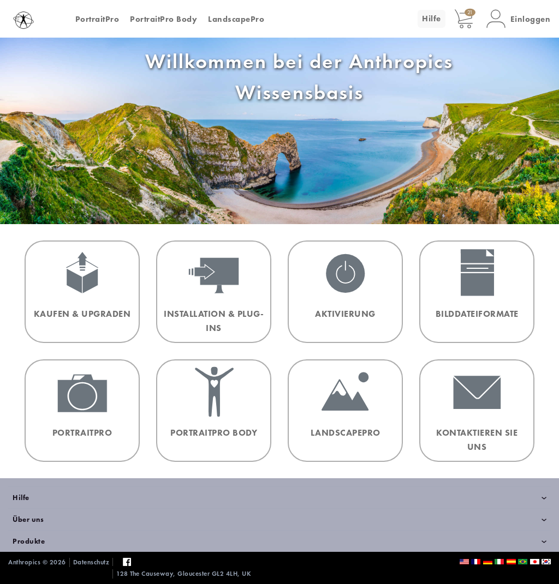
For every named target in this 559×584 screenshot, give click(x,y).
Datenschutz (91, 562)
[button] (518, 19)
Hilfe (431, 18)
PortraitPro (97, 19)
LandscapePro (236, 19)
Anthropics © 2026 (37, 562)
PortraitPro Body (163, 19)
